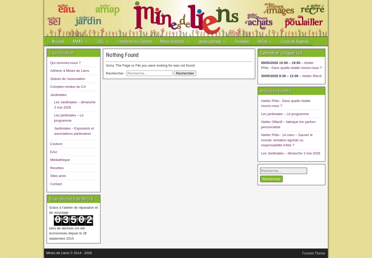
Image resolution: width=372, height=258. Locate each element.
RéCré (262, 41)
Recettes (57, 168)
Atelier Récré (312, 76)
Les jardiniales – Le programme (285, 114)
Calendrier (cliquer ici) (281, 53)
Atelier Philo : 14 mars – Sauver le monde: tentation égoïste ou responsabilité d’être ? (287, 140)
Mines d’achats (172, 41)
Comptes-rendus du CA (68, 87)
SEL (100, 41)
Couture (56, 144)
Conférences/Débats (135, 41)
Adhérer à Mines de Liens (69, 71)
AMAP (78, 41)
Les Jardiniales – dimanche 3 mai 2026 (290, 153)
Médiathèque (60, 160)
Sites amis (58, 176)
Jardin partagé (209, 41)
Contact (56, 184)
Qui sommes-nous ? (65, 63)
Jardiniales (58, 95)
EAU (53, 152)
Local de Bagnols (295, 41)
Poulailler (241, 41)
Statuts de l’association (67, 79)
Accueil (58, 41)
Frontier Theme (313, 253)
